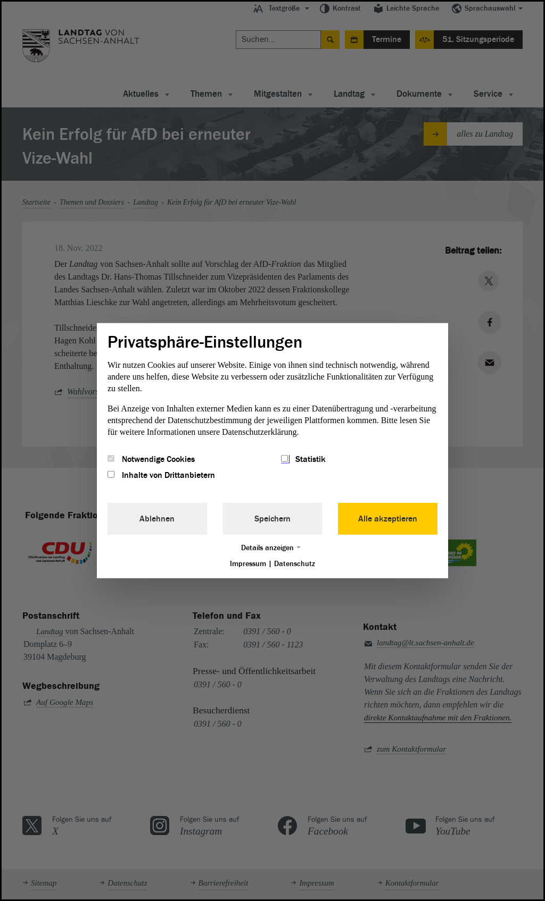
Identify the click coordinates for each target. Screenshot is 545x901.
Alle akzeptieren (387, 518)
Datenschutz (294, 564)
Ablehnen (157, 518)
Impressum (248, 564)
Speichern (272, 518)
